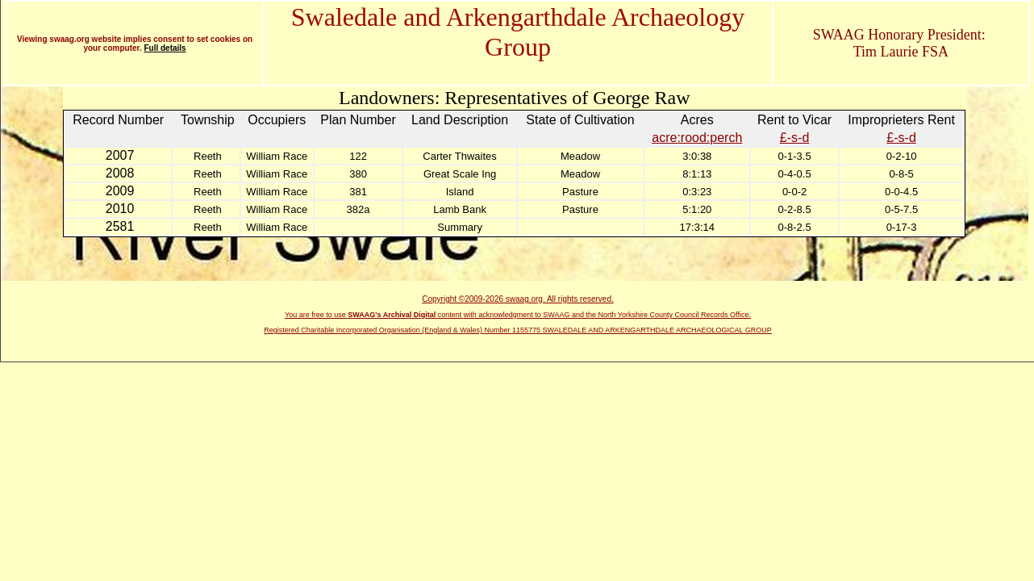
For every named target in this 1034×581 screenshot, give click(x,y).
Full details (165, 48)
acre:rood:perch (697, 137)
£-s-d (794, 137)
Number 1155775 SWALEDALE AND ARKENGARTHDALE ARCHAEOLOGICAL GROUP (628, 330)
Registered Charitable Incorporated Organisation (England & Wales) (374, 330)
